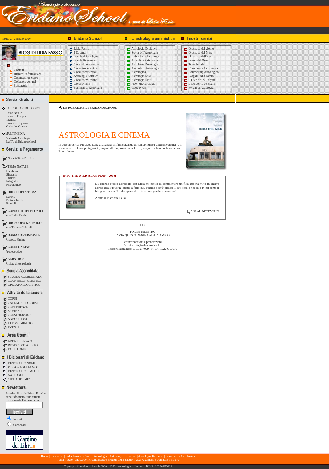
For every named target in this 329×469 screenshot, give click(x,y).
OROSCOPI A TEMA (22, 192)
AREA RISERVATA (18, 341)
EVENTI (11, 327)
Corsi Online (79, 83)
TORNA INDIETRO (142, 231)
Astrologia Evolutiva (142, 48)
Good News (136, 87)
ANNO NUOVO (15, 319)
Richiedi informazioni (27, 73)
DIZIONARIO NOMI (19, 363)
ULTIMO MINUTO (18, 323)
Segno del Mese (196, 60)
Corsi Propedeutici (83, 68)
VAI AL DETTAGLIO (205, 211)
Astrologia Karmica (83, 76)
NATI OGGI (13, 375)
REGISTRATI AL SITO (20, 345)
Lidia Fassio (79, 48)
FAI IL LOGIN (14, 349)
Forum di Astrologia (199, 87)
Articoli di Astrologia (142, 60)
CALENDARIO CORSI (20, 303)
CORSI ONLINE (19, 247)
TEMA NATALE (18, 166)
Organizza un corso (26, 77)
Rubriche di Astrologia (143, 56)
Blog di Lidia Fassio (199, 76)
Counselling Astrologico (201, 72)
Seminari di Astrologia (85, 87)
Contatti (19, 69)
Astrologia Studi (139, 76)
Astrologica (136, 72)
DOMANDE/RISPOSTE (24, 235)
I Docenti (77, 52)
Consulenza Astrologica (201, 68)
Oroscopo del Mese (198, 52)
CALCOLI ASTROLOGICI (22, 108)
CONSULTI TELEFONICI (25, 210)
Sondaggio (20, 85)
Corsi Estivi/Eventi (83, 80)
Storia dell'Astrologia (142, 52)
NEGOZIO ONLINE (20, 158)
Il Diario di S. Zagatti (199, 80)
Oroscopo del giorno (199, 48)
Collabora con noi (25, 81)
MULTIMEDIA (15, 133)
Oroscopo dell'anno (201, 56)
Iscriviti (15, 419)
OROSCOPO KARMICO (25, 222)
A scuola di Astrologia (143, 68)
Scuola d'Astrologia (83, 56)
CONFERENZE (15, 307)
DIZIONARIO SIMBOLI (21, 371)
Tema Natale (194, 64)
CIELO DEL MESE (18, 379)
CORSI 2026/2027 (17, 315)
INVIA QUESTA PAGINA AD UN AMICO (142, 235)
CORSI (10, 298)
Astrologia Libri (139, 80)
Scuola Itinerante (82, 60)
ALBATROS (16, 259)
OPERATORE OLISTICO (21, 284)
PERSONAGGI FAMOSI (21, 367)
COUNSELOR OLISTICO (22, 280)
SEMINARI (13, 311)
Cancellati (16, 425)
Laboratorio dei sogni (199, 83)
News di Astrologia (141, 83)
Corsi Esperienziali (83, 72)
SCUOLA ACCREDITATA (22, 276)
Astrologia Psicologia (142, 64)
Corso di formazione (84, 64)
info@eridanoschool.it (147, 245)
